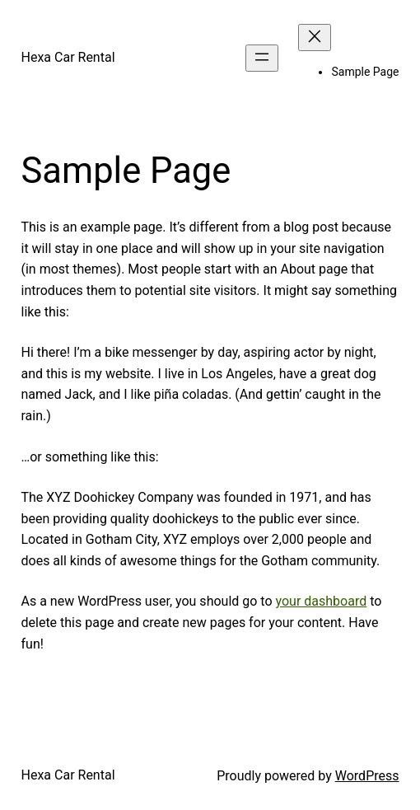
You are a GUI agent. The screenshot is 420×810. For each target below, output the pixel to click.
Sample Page (365, 71)
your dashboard (321, 601)
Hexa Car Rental (68, 57)
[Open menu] (261, 58)
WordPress (367, 776)
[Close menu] (314, 37)
